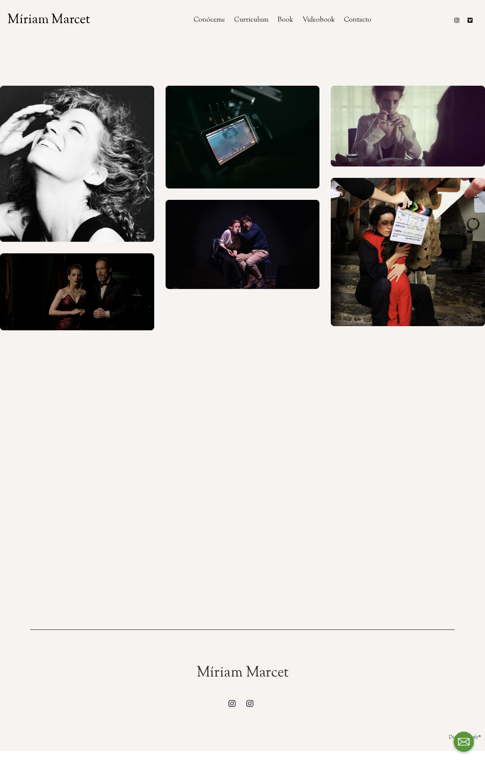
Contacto (357, 20)
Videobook (318, 20)
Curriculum (251, 20)
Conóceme (209, 20)
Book (285, 20)
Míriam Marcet (49, 20)
